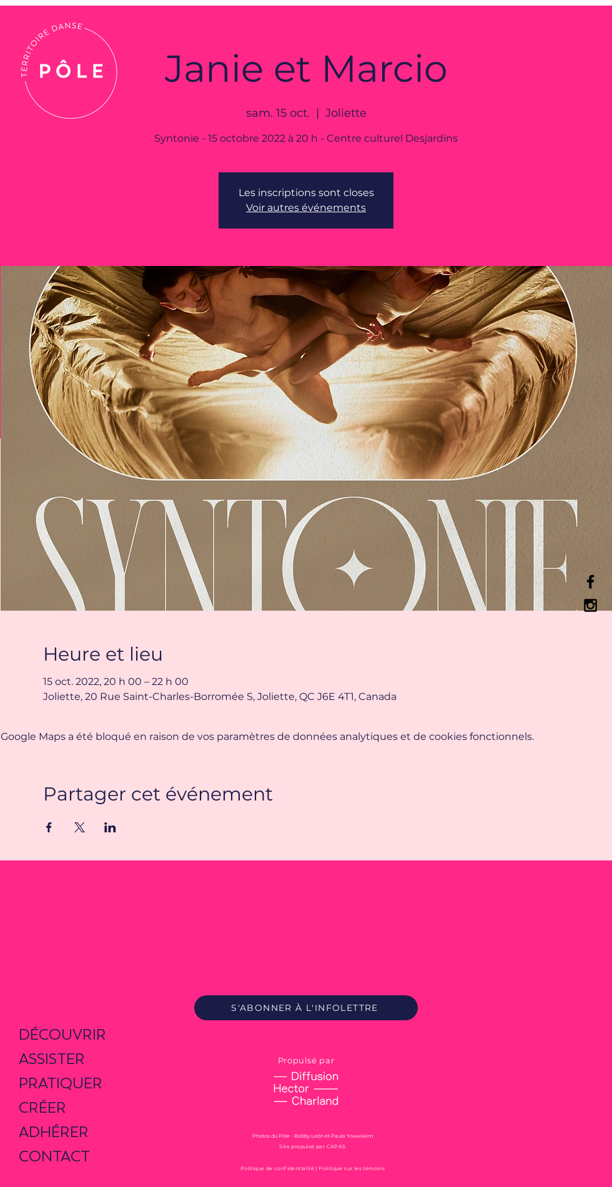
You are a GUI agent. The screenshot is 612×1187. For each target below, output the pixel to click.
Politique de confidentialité (277, 1168)
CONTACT (54, 1156)
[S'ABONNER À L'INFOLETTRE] (306, 1007)
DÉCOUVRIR (62, 1034)
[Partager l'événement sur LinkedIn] (110, 827)
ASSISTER (52, 1058)
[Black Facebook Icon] (590, 582)
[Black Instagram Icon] (590, 605)
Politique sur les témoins (351, 1168)
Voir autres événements (306, 208)
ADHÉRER (54, 1131)
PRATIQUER (60, 1083)
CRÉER (42, 1107)
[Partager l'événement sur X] (80, 827)
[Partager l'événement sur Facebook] (49, 827)
